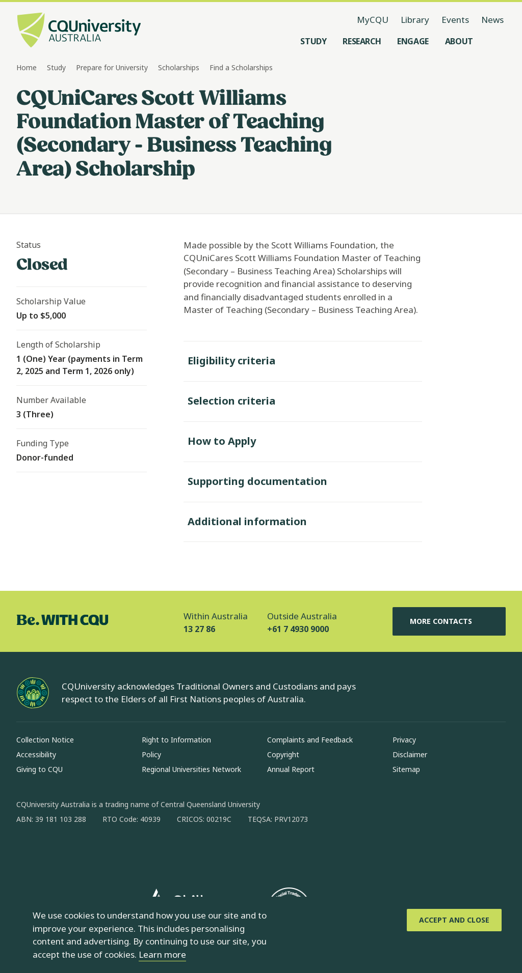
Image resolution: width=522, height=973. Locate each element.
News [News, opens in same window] (492, 19)
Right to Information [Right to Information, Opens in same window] (176, 740)
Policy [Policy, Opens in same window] (151, 754)
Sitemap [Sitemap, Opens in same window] (406, 769)
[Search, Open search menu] (495, 41)
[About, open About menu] (459, 41)
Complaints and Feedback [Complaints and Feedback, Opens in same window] (310, 740)
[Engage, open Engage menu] (413, 41)
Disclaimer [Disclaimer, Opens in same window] (410, 754)
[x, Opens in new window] (107, 852)
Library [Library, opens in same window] (415, 19)
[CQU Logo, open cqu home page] (79, 31)
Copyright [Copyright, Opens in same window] (283, 754)
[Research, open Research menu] (361, 41)
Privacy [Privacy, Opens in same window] (404, 740)
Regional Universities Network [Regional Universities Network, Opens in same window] (191, 769)
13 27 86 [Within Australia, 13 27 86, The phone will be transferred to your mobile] (199, 629)
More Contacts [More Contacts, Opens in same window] (449, 621)
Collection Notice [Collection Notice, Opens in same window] (45, 740)
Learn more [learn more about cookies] (162, 954)
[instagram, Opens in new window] (54, 852)
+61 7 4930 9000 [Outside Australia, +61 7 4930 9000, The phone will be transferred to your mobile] (298, 629)
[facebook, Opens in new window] (27, 852)
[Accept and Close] (454, 920)
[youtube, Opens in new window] (133, 852)
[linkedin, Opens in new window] (80, 852)
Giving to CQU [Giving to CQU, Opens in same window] (39, 769)
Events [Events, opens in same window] (455, 19)
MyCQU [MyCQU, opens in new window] (372, 19)
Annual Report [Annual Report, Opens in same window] (291, 769)
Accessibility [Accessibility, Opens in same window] (36, 754)
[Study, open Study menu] (313, 41)
